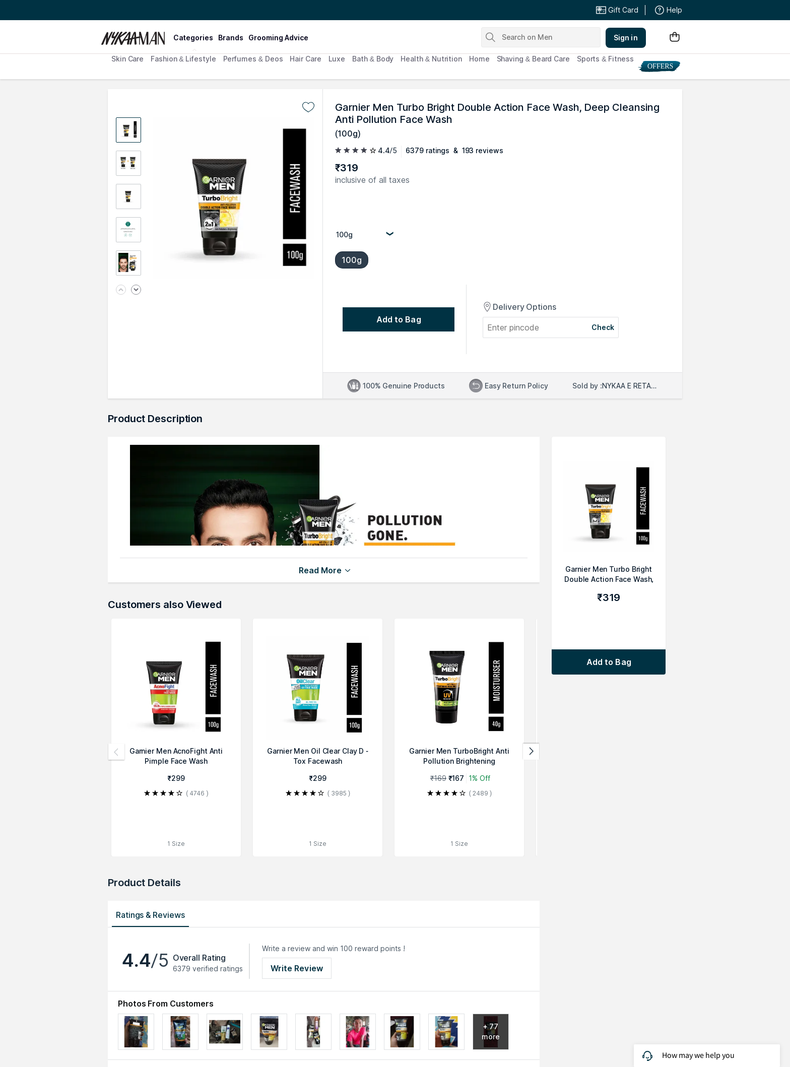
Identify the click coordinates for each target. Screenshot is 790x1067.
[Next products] (531, 752)
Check (603, 327)
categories (193, 37)
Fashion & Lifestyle (183, 58)
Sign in (626, 37)
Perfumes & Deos (253, 58)
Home (479, 58)
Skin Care (127, 58)
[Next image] (136, 290)
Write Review (297, 968)
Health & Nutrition (431, 58)
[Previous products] (116, 752)
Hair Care (305, 58)
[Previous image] (121, 290)
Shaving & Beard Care (533, 58)
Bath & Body (372, 58)
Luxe (337, 58)
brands (230, 37)
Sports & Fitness (605, 58)
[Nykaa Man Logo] (135, 34)
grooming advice (278, 37)
